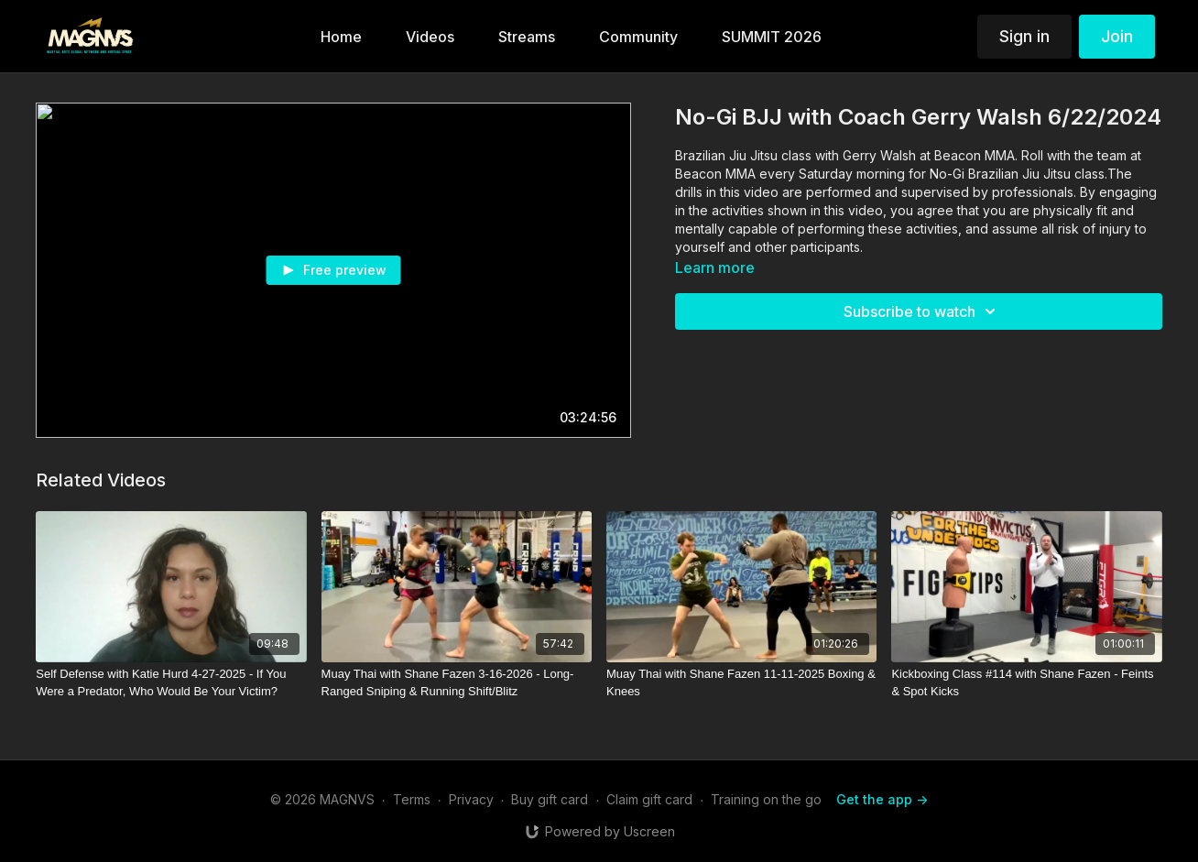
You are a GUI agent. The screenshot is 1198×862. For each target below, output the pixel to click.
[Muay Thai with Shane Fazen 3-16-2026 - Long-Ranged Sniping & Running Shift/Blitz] (456, 683)
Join (1117, 36)
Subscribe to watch (922, 311)
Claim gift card (649, 799)
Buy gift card (549, 799)
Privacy (471, 799)
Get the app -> (882, 799)
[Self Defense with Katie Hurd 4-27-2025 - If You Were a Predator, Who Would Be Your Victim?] (171, 683)
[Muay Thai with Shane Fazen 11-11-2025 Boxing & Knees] (741, 683)
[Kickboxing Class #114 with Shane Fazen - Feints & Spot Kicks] (1026, 683)
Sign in (1024, 36)
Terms (411, 799)
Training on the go (766, 799)
